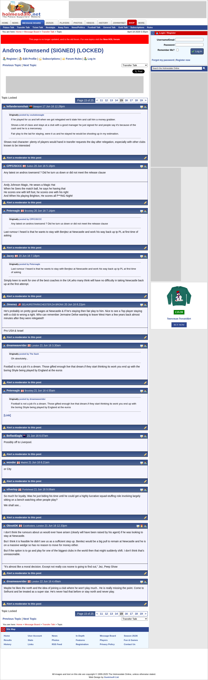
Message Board (32, 32)
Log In (91, 58)
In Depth (80, 636)
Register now (183, 60)
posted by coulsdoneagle (31, 115)
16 (126, 100)
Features (80, 640)
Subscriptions (137, 27)
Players (104, 640)
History (7, 644)
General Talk (109, 27)
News (54, 636)
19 (141, 100)
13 (111, 100)
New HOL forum (111, 39)
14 (116, 100)
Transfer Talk (23, 27)
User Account (35, 636)
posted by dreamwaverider (32, 399)
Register (11, 58)
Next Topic (29, 65)
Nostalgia (50, 27)
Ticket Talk (38, 27)
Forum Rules (74, 58)
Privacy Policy (107, 644)
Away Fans (63, 27)
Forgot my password (163, 60)
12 (106, 100)
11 (101, 100)
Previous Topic (12, 65)
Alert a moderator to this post (24, 157)
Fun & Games (131, 640)
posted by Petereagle (29, 264)
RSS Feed (57, 644)
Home (19, 32)
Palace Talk (8, 27)
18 (136, 100)
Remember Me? (166, 50)
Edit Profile (30, 58)
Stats (30, 640)
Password (169, 45)
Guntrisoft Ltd (111, 677)
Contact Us (129, 644)
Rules (150, 27)
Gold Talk (123, 27)
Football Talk (94, 27)
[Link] (7, 415)
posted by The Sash (29, 354)
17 (131, 100)
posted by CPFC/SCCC (30, 219)
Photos (55, 640)
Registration (82, 644)
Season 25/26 (131, 636)
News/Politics (78, 27)
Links (30, 644)
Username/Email (166, 40)
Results (8, 640)
